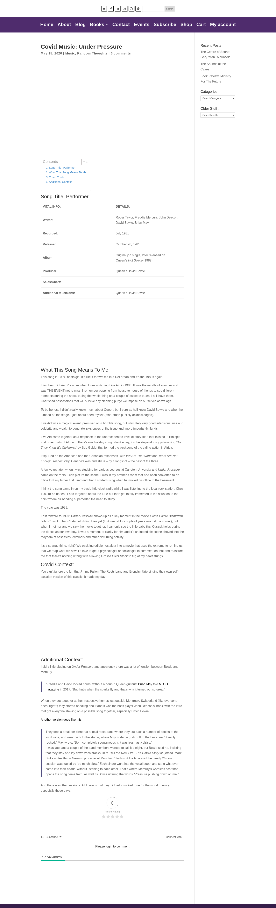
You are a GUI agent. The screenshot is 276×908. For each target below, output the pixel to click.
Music (70, 53)
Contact (121, 25)
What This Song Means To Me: (68, 172)
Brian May (145, 684)
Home (46, 25)
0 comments (121, 53)
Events (141, 25)
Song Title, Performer (62, 167)
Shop (186, 25)
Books (97, 25)
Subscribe (165, 25)
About (64, 25)
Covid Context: (58, 177)
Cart (201, 25)
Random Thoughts (92, 53)
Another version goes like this (61, 719)
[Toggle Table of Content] (82, 162)
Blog (80, 25)
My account (223, 25)
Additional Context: (60, 181)
